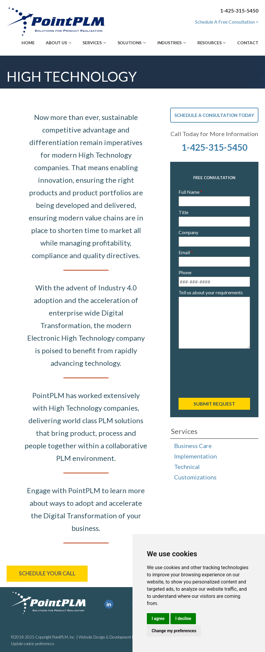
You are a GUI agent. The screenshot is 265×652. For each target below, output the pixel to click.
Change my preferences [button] (174, 630)
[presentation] (214, 371)
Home (28, 42)
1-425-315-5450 (214, 147)
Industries (169, 42)
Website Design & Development (105, 637)
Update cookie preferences (32, 643)
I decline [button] (183, 618)
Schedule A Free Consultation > (226, 22)
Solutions (130, 42)
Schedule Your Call (47, 573)
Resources (209, 42)
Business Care (193, 445)
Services (92, 42)
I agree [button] (158, 618)
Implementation (195, 456)
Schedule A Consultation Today (214, 115)
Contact (247, 42)
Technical (187, 466)
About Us (56, 42)
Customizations (195, 477)
